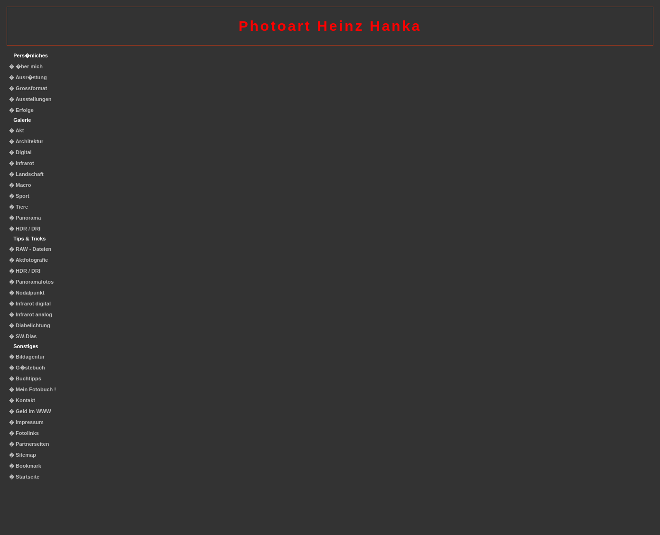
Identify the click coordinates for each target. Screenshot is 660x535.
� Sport (19, 196)
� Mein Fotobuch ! (32, 389)
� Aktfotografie (28, 260)
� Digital (20, 152)
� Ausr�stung (28, 77)
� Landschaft (26, 174)
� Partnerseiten (29, 444)
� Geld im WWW (30, 411)
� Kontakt (22, 400)
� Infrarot (21, 163)
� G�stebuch (27, 367)
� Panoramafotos (31, 282)
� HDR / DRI (24, 228)
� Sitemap (22, 455)
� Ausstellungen (30, 99)
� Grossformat (28, 88)
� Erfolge (21, 110)
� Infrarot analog (30, 314)
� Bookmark (25, 466)
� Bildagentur (27, 357)
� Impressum (26, 422)
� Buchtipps (25, 378)
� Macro (20, 185)
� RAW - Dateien (30, 249)
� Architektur (26, 141)
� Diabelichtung (29, 325)
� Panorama (25, 218)
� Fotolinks (24, 433)
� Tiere (18, 207)
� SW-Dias (23, 336)
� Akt (16, 130)
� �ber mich (26, 66)
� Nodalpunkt (27, 292)
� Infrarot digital (30, 303)
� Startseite (24, 477)
